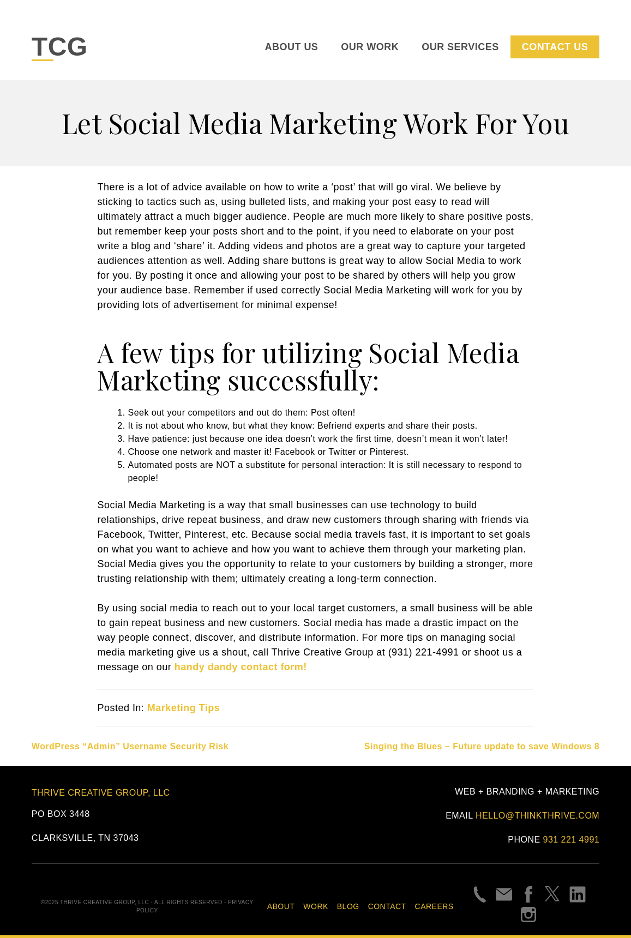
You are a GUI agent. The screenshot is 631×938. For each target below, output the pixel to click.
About (281, 906)
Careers (434, 906)
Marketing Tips (183, 707)
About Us (291, 46)
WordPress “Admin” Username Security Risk (130, 746)
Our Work (370, 46)
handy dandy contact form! (241, 667)
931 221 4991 (571, 839)
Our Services (460, 46)
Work (315, 906)
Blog (348, 906)
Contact (387, 906)
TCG (60, 46)
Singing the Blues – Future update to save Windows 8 (482, 746)
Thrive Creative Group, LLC (101, 792)
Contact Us (555, 46)
